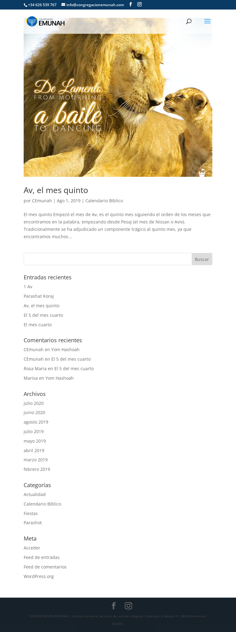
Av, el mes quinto (56, 190)
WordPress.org (39, 576)
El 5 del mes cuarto (43, 315)
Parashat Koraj (39, 296)
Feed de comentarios (45, 567)
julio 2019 (34, 431)
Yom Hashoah (65, 349)
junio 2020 (34, 412)
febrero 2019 (37, 469)
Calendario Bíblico (104, 201)
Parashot (33, 522)
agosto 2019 (36, 422)
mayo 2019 (35, 441)
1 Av (28, 286)
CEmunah (42, 201)
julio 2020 (34, 403)
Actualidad (35, 494)
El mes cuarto (38, 325)
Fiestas (31, 513)
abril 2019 (34, 450)
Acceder (32, 548)
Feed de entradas (42, 557)
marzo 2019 (36, 460)
